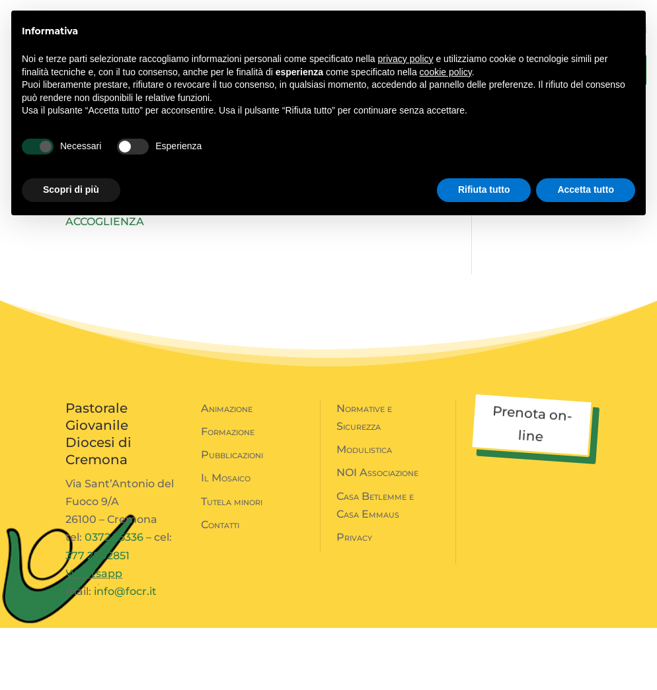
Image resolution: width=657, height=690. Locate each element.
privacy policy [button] (406, 58)
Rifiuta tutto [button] (484, 189)
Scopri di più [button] (71, 189)
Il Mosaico (226, 540)
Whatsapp (93, 635)
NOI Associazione (377, 534)
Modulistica (364, 511)
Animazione (226, 470)
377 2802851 (97, 617)
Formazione (227, 493)
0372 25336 (114, 599)
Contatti (220, 586)
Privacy (354, 599)
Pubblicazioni (232, 516)
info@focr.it (125, 653)
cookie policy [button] (446, 72)
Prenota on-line (532, 485)
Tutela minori (231, 563)
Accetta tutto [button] (585, 189)
